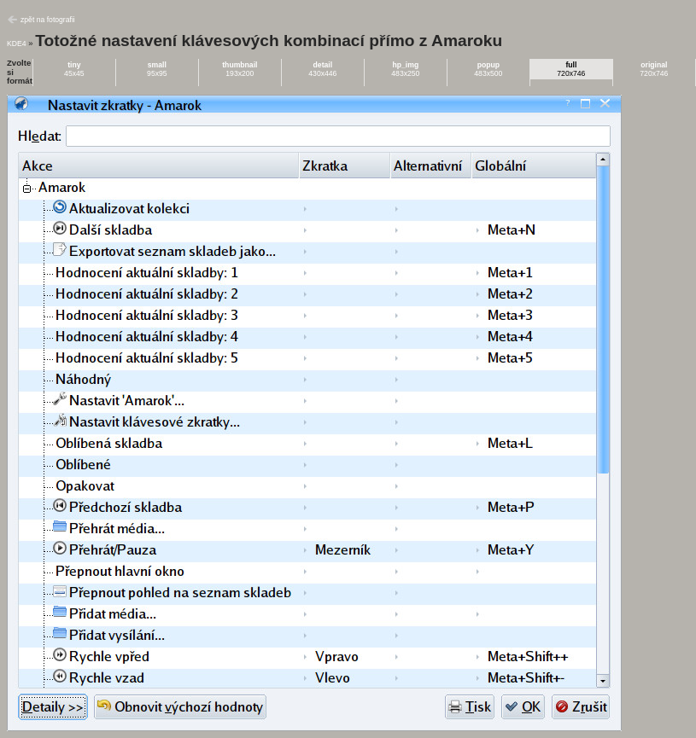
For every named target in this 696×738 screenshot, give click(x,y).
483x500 (488, 69)
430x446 (322, 69)
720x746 (571, 69)
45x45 (74, 69)
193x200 (239, 69)
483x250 (405, 69)
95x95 (157, 69)
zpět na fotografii (47, 19)
